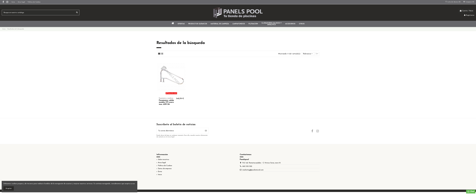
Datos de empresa (164, 169)
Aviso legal (21, 2)
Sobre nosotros (163, 159)
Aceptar (9, 188)
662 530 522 (247, 166)
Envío (160, 171)
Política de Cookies (34, 2)
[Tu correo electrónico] (180, 131)
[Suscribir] (205, 131)
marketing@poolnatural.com (252, 170)
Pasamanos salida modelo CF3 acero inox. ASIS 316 (166, 102)
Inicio (13, 2)
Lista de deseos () (453, 2)
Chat (470, 191)
